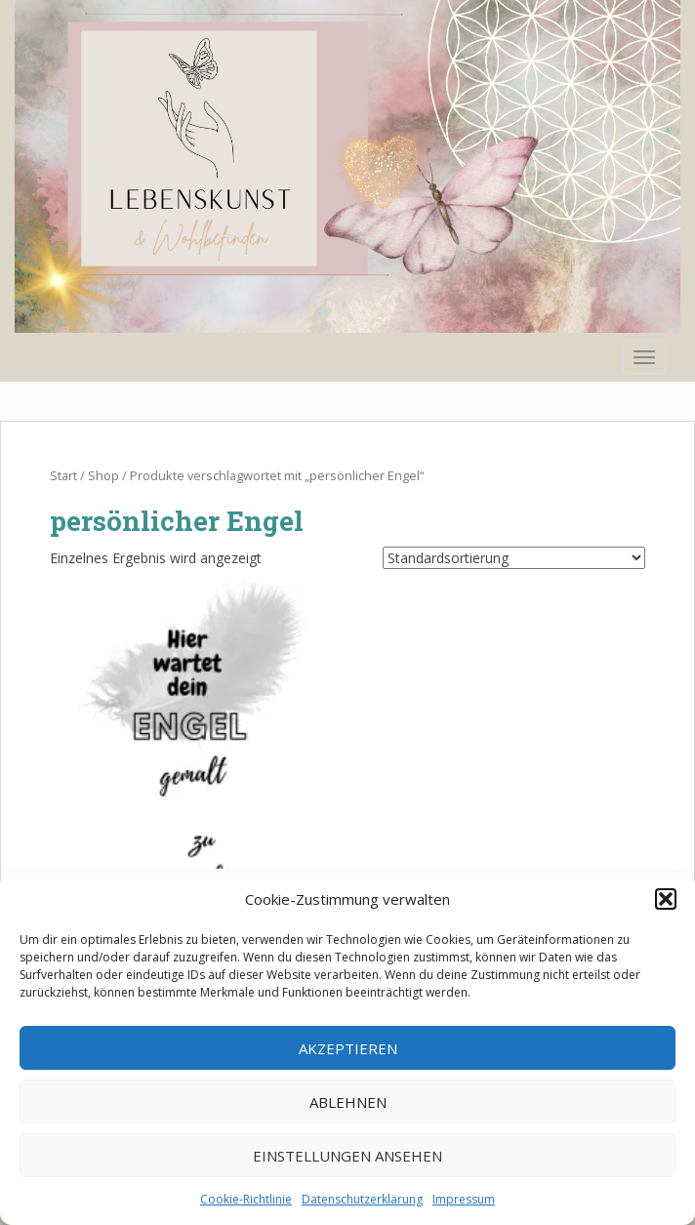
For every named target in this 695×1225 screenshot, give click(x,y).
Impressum (463, 1199)
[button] (665, 899)
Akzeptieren (348, 1048)
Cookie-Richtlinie (246, 1199)
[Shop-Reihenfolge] (514, 558)
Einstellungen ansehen (347, 1155)
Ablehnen (348, 1102)
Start (63, 475)
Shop (103, 475)
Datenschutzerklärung (362, 1199)
